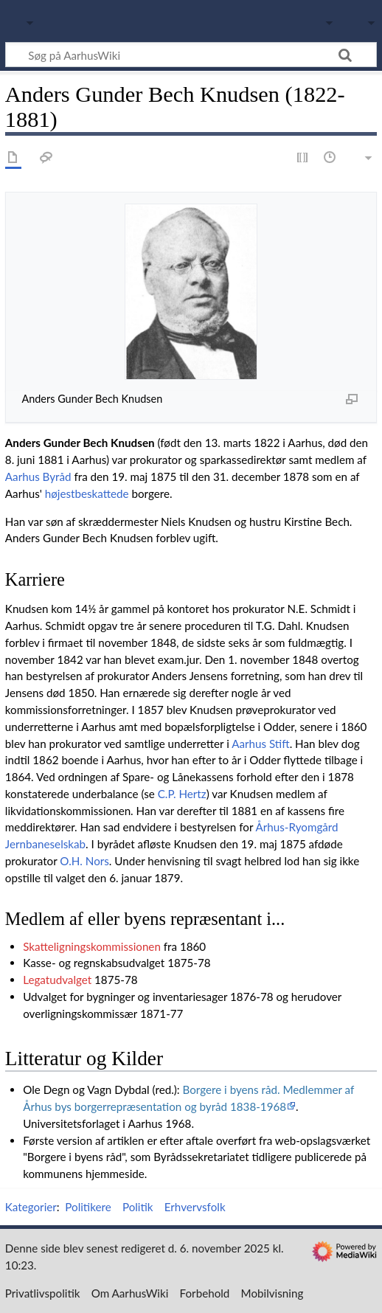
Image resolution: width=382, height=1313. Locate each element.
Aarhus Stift (260, 743)
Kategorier (31, 1206)
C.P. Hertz (182, 793)
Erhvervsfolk (195, 1206)
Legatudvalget (57, 979)
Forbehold (205, 1293)
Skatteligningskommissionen (92, 946)
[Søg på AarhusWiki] (191, 54)
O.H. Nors (84, 860)
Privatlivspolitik (42, 1293)
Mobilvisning (272, 1293)
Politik (137, 1206)
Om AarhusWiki (130, 1293)
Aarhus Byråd (38, 476)
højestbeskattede (87, 493)
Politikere (88, 1206)
